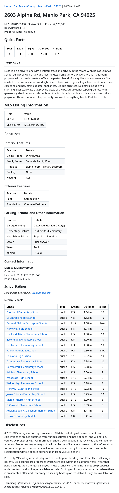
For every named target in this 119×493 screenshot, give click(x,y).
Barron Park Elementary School (25, 367)
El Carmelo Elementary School (24, 405)
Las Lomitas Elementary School (25, 345)
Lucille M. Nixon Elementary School (27, 334)
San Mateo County (25, 6)
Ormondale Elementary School (24, 361)
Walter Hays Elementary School (25, 383)
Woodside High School (20, 378)
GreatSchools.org (41, 292)
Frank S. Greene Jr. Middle (21, 416)
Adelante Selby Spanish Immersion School (31, 410)
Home (8, 6)
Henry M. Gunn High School (23, 388)
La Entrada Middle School (21, 317)
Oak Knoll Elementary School (23, 312)
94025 (57, 6)
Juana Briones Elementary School (26, 394)
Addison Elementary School (22, 372)
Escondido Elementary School (24, 339)
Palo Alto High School (19, 356)
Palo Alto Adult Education (21, 350)
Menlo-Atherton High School (23, 399)
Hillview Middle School (20, 328)
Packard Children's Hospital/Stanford (28, 323)
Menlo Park (44, 6)
